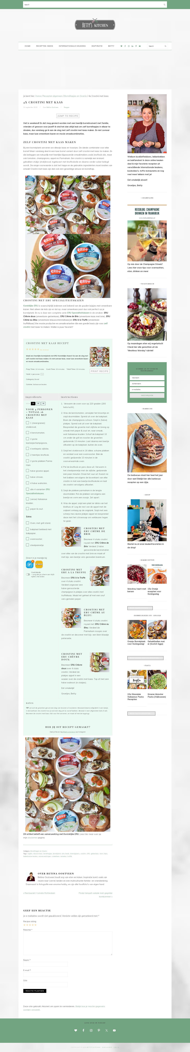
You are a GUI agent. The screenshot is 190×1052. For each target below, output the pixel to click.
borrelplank (57, 854)
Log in (116, 1047)
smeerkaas (56, 856)
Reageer (66, 107)
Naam (26, 960)
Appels (30, 854)
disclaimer (32, 837)
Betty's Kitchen (95, 25)
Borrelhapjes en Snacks (38, 851)
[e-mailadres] (147, 389)
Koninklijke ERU (31, 305)
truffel (69, 856)
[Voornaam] (147, 377)
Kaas (105, 854)
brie (63, 854)
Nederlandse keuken (30, 856)
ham (101, 854)
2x (38, 403)
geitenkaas (95, 854)
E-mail (27, 970)
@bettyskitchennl (69, 732)
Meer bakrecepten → (140, 608)
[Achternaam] (147, 383)
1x (33, 403)
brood (67, 854)
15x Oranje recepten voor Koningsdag (154, 591)
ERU (88, 854)
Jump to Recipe (68, 116)
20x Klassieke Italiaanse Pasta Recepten (135, 697)
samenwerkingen (44, 856)
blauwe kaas (38, 854)
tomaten (64, 856)
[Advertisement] (95, 69)
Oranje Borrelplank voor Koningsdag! (136, 642)
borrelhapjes (47, 854)
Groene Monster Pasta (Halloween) (157, 695)
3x (43, 403)
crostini (83, 854)
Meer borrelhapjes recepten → (145, 658)
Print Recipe (99, 371)
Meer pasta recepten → (141, 713)
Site (25, 980)
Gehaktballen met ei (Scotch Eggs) (156, 642)
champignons (75, 854)
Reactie (27, 930)
